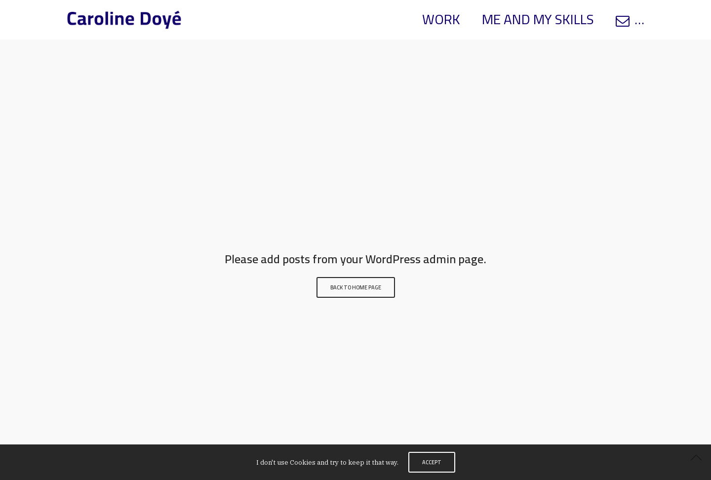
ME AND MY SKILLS (538, 19)
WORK (441, 19)
